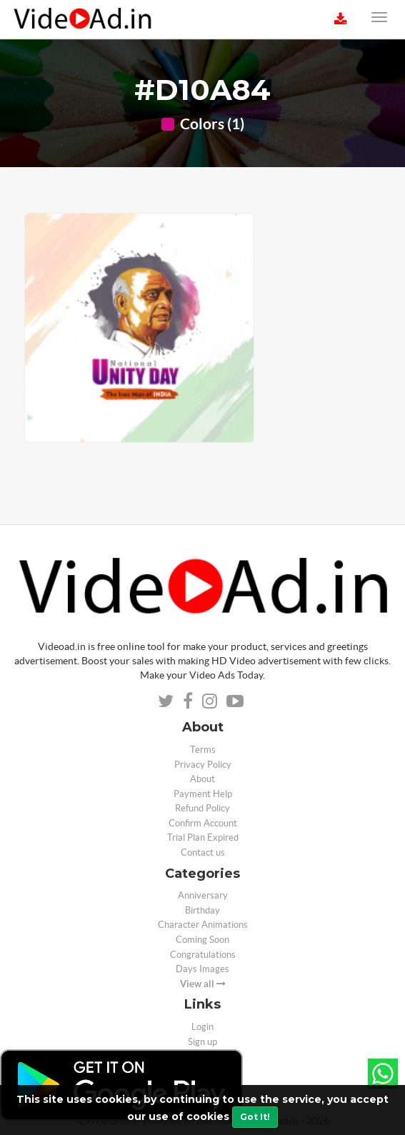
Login (202, 1026)
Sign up (202, 1041)
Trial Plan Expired (203, 837)
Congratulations (203, 954)
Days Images (202, 969)
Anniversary (203, 895)
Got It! (255, 1116)
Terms (203, 749)
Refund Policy (202, 808)
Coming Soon (202, 939)
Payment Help (203, 794)
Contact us (203, 852)
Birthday (202, 910)
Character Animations (203, 924)
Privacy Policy (202, 764)
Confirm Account (203, 823)
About (202, 779)
